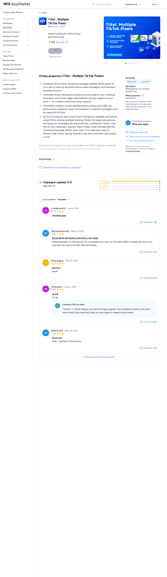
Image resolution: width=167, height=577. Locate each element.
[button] (142, 95)
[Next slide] (158, 63)
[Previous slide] (106, 63)
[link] (16, 12)
